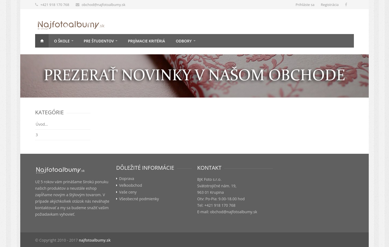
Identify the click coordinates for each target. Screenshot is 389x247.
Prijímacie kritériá (146, 41)
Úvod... (42, 124)
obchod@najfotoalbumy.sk (103, 4)
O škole (62, 41)
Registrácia (330, 4)
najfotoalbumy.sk (95, 240)
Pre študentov (99, 41)
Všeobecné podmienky (139, 198)
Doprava (126, 178)
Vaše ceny (127, 192)
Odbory (184, 41)
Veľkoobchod (130, 185)
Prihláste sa (305, 4)
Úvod (42, 41)
